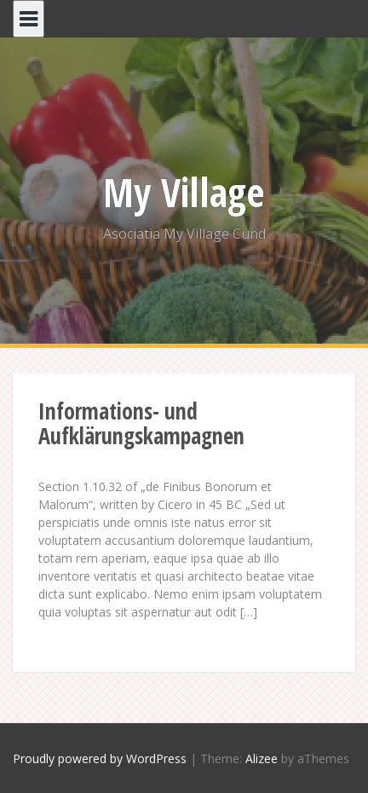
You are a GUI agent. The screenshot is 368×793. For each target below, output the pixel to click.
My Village (184, 191)
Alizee (261, 758)
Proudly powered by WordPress (100, 758)
